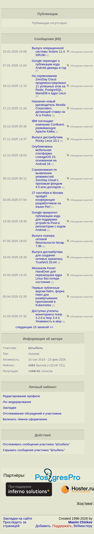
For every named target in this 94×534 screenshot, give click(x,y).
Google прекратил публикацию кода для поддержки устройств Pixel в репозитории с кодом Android (49, 221)
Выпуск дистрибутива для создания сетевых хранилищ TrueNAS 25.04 (47, 257)
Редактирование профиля (21, 396)
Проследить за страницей (14, 524)
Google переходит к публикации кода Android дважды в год (49, 64)
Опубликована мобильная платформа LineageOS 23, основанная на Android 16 (44, 155)
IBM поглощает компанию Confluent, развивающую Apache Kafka (48, 126)
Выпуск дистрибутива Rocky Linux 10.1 (47, 138)
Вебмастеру (83, 526)
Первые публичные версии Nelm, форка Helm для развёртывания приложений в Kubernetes (48, 296)
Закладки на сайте (17, 518)
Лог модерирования (17, 402)
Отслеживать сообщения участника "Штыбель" (36, 444)
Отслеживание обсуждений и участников (32, 413)
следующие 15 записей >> (34, 327)
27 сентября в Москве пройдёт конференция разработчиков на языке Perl (47, 199)
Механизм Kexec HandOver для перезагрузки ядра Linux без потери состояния (47, 275)
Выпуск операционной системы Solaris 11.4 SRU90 (48, 51)
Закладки (9, 407)
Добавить (43, 526)
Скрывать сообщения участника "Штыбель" (34, 450)
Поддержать (62, 526)
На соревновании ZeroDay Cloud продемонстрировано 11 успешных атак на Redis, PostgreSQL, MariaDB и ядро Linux (49, 84)
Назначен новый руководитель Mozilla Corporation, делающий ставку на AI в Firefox (48, 108)
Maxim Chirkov (80, 522)
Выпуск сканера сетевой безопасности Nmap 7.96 (48, 241)
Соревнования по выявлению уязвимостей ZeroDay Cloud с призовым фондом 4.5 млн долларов (47, 178)
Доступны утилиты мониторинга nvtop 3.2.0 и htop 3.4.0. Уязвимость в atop (47, 316)
